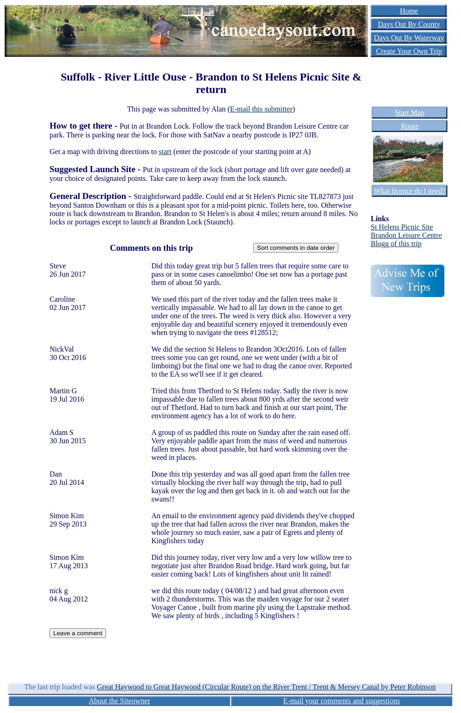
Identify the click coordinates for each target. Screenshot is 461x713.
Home (409, 11)
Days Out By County (409, 24)
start (165, 151)
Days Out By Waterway (409, 38)
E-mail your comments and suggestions (341, 701)
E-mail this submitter (261, 109)
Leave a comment (77, 633)
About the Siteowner (119, 701)
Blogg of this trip (396, 244)
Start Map (409, 113)
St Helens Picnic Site (402, 227)
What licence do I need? (410, 191)
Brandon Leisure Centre (406, 235)
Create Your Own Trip (409, 51)
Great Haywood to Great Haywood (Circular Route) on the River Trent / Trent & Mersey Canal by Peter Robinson (266, 687)
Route (409, 126)
